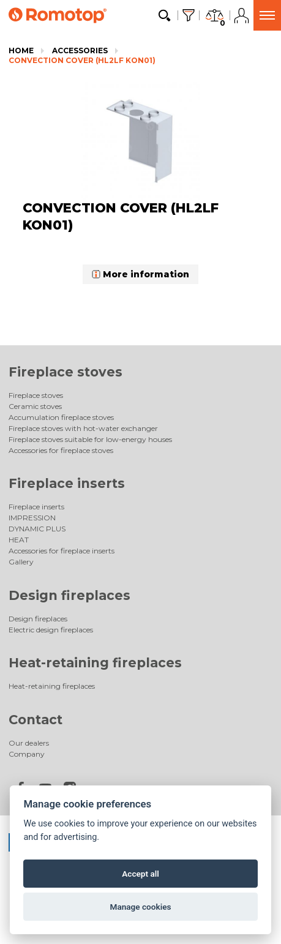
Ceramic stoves (35, 406)
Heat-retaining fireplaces (95, 662)
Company (27, 754)
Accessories (80, 50)
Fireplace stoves (65, 372)
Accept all (140, 873)
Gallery (21, 561)
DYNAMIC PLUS (37, 528)
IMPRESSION (32, 517)
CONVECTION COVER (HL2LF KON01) (82, 60)
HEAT (19, 539)
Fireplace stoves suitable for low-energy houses (90, 439)
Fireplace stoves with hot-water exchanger (83, 428)
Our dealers (29, 742)
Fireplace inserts (67, 483)
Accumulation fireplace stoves (61, 417)
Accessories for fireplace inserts (61, 550)
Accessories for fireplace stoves (61, 450)
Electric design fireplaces (51, 629)
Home (21, 50)
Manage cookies (140, 907)
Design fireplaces (69, 595)
